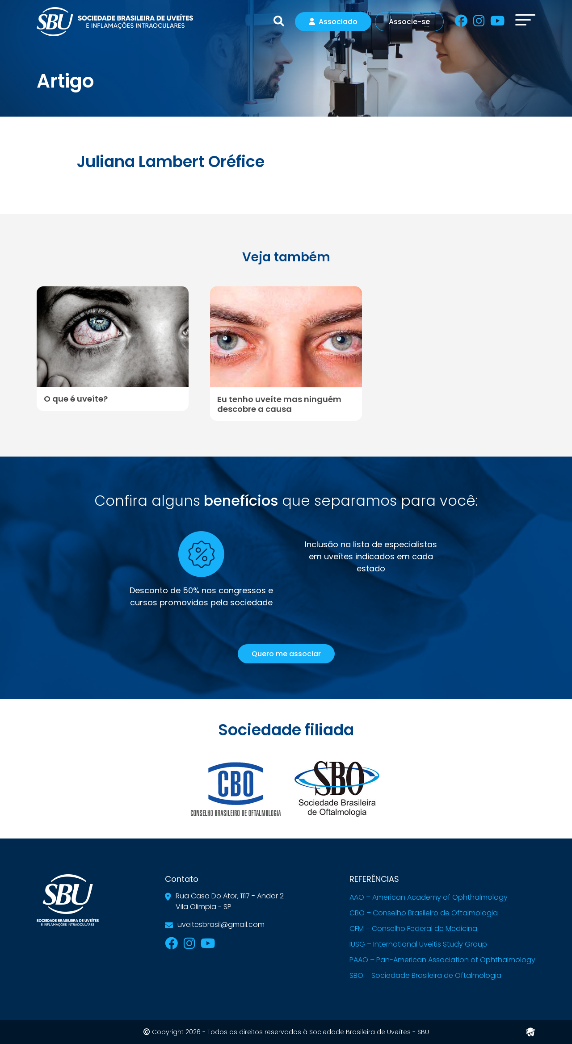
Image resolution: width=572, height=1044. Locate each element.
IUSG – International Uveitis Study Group (418, 944)
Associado (333, 22)
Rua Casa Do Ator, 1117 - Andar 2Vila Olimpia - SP (230, 901)
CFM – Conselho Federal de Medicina (413, 928)
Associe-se (409, 22)
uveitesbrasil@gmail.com (221, 924)
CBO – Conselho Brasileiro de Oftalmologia (423, 913)
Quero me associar (286, 654)
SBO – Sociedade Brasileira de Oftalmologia (425, 975)
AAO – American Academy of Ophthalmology (428, 897)
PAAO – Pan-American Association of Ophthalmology (442, 960)
